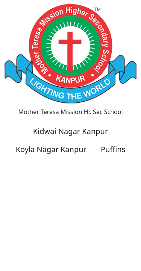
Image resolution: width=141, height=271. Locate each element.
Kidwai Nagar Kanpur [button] (70, 131)
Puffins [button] (113, 149)
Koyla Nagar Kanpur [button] (51, 149)
